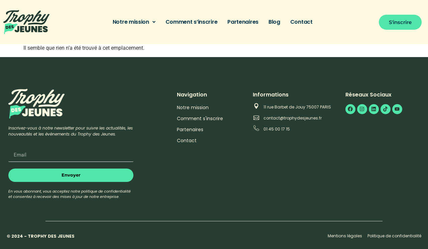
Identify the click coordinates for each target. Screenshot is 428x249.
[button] (134, 22)
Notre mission (134, 22)
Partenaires (242, 22)
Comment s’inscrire (192, 22)
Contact (301, 22)
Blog (274, 22)
